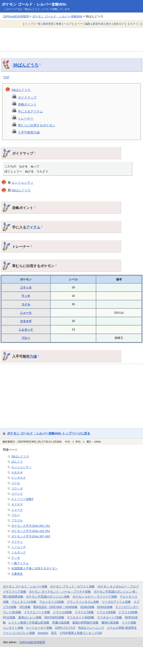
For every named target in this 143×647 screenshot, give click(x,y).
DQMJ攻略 (87, 607)
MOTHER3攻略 (54, 617)
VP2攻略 (25, 607)
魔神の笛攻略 (110, 622)
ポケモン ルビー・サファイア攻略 (95, 596)
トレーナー (25, 118)
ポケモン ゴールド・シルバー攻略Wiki (34, 4)
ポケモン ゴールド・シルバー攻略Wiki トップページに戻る (48, 433)
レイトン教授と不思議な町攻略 (29, 622)
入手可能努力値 (29, 132)
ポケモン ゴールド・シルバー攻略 (25, 586)
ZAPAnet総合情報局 (16, 16)
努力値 (31, 356)
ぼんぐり (17, 461)
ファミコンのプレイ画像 (19, 633)
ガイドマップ (27, 97)
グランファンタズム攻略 (83, 601)
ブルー (25, 338)
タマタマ (17, 504)
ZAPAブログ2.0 (65, 627)
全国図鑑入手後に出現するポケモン (34, 568)
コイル (25, 304)
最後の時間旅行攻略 (85, 622)
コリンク (17, 493)
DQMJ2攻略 (105, 607)
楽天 (54, 633)
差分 (108, 23)
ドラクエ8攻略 (106, 612)
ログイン (135, 23)
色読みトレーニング (91, 627)
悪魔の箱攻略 (61, 622)
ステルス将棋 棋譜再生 (122, 627)
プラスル (17, 520)
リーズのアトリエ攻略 (116, 601)
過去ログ (118, 23)
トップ (29, 23)
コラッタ (26, 287)
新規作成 (98, 23)
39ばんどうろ (21, 190)
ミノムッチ (18, 547)
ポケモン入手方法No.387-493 (30, 536)
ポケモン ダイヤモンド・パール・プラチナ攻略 (60, 591)
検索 (58, 23)
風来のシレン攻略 (30, 617)
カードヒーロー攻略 (39, 627)
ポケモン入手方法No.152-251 (30, 531)
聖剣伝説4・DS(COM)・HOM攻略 (55, 607)
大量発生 (17, 573)
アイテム (33, 227)
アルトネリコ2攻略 (23, 601)
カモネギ (26, 321)
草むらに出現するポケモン (36, 125)
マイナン (17, 541)
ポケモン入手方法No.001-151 (30, 525)
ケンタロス (18, 477)
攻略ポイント (27, 104)
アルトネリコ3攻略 (51, 601)
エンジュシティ (22, 182)
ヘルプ (68, 23)
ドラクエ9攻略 (128, 612)
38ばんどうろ (25, 65)
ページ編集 (84, 23)
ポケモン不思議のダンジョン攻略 (48, 596)
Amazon (43, 633)
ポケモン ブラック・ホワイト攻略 (72, 586)
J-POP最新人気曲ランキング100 (81, 633)
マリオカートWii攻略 (80, 617)
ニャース (26, 312)
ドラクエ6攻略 (62, 612)
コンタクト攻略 (13, 627)
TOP (6, 77)
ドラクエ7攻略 (84, 612)
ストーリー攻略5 (22, 499)
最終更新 (48, 23)
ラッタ (25, 295)
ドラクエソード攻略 (37, 612)
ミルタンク (25, 329)
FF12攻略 (9, 617)
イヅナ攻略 (129, 622)
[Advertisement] (71, 39)
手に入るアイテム (30, 111)
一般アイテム (20, 563)
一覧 (38, 23)
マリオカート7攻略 (109, 617)
